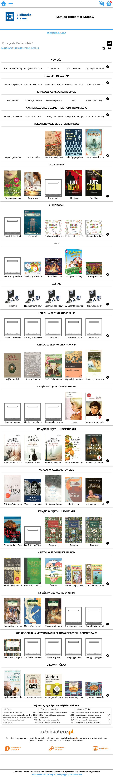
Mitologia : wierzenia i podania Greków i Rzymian (19, 715)
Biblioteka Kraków (56, 33)
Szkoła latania (7, 722)
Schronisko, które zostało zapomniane (88, 722)
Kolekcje (35, 48)
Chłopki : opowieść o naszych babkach (52, 715)
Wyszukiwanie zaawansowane (15, 48)
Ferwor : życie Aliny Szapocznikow (87, 720)
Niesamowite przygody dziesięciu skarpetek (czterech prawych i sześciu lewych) (29, 717)
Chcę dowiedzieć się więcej (43, 774)
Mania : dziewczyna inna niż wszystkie (88, 715)
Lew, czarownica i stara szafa (12, 712)
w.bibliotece (69, 738)
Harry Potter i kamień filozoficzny (13, 720)
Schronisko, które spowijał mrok (49, 722)
